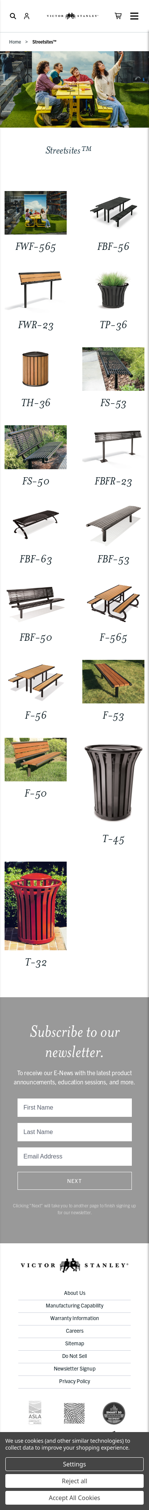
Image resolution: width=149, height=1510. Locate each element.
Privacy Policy (74, 1380)
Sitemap (74, 1343)
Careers (74, 1330)
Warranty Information (74, 1317)
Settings (74, 1464)
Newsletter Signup (75, 1368)
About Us (74, 1292)
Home (15, 41)
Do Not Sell (74, 1355)
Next (74, 1180)
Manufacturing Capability (74, 1305)
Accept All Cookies (74, 1498)
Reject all (74, 1481)
